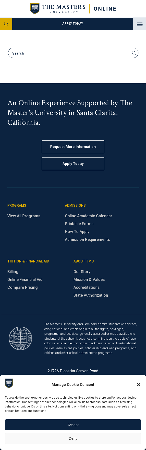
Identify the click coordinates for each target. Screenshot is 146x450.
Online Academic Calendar (88, 216)
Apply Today (72, 23)
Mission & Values (89, 279)
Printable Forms (79, 223)
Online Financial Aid (24, 279)
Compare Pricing (22, 287)
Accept (73, 425)
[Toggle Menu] (140, 24)
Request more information (73, 147)
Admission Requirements (87, 239)
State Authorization (90, 295)
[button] (138, 384)
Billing (12, 271)
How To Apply (77, 231)
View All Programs (23, 216)
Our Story (81, 271)
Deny (73, 438)
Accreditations (86, 287)
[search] (69, 53)
